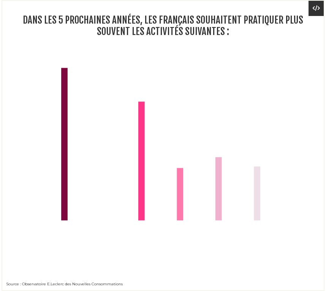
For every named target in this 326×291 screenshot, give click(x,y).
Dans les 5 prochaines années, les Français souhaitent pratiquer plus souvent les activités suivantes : (163, 25)
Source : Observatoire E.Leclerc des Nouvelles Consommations (64, 283)
